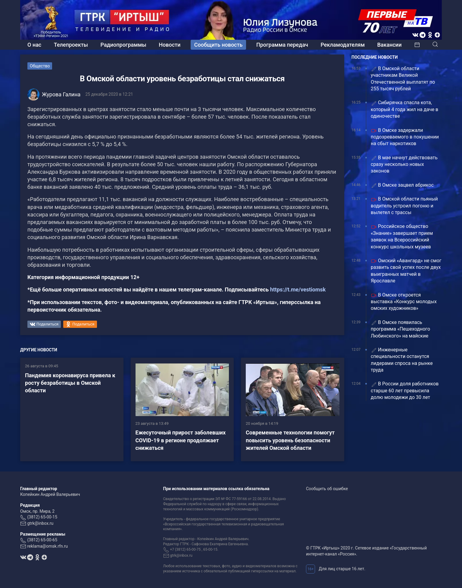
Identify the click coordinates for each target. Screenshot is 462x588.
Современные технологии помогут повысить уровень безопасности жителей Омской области (290, 440)
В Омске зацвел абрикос (402, 185)
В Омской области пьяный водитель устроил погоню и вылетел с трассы (404, 205)
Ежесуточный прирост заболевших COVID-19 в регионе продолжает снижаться (181, 440)
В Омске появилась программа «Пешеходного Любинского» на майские (400, 329)
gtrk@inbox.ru (40, 523)
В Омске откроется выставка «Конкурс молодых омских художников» (404, 301)
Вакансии (389, 45)
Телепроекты (71, 45)
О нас (34, 45)
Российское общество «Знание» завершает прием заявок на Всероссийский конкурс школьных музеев (402, 236)
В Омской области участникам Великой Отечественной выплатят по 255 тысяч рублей (403, 79)
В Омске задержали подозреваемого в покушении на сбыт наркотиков (405, 137)
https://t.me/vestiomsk (298, 289)
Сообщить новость (218, 45)
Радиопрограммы (123, 45)
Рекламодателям (342, 45)
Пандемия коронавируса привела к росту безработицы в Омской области (70, 383)
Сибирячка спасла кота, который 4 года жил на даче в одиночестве (404, 109)
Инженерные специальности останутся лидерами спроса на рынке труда (402, 360)
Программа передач (282, 45)
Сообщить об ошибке (327, 488)
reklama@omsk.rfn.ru (47, 546)
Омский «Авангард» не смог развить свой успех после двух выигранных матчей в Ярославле (406, 271)
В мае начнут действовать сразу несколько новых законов (404, 164)
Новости (169, 45)
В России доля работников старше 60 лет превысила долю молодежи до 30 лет (405, 390)
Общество (40, 66)
